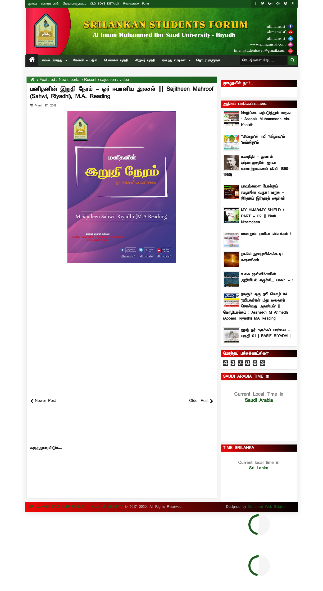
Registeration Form (136, 3)
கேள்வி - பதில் (85, 60)
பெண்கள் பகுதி (116, 60)
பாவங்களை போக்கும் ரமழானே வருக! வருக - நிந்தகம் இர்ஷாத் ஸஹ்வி (263, 192)
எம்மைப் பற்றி (50, 3)
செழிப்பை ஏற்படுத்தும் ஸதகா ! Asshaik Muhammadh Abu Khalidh (266, 119)
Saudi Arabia (258, 397)
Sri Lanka (258, 465)
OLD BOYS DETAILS (104, 3)
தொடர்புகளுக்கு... (74, 3)
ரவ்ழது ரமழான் (174, 60)
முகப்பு (32, 3)
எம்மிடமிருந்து (52, 60)
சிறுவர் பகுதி (145, 60)
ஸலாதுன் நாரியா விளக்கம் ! (266, 234)
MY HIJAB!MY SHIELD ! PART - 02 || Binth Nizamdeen (262, 216)
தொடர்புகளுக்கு (208, 60)
